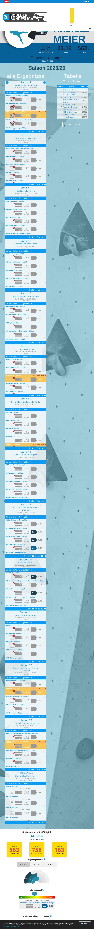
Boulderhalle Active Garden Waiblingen (26, 669)
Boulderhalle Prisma (25, 191)
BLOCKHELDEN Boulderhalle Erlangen (26, 508)
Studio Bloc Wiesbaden (26, 615)
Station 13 (26, 720)
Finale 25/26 (26, 772)
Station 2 (26, 135)
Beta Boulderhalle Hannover (26, 296)
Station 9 (26, 504)
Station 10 (26, 559)
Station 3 (26, 188)
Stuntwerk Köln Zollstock (25, 138)
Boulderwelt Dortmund (26, 85)
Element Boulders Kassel (25, 243)
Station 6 (26, 346)
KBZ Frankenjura (26, 562)
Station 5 (26, 293)
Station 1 (26, 82)
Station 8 (26, 451)
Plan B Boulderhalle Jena (25, 454)
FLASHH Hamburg (26, 349)
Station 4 (26, 240)
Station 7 (26, 399)
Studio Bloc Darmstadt (25, 776)
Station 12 (26, 665)
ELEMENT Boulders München (25, 723)
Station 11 (26, 612)
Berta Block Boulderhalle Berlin (25, 402)
